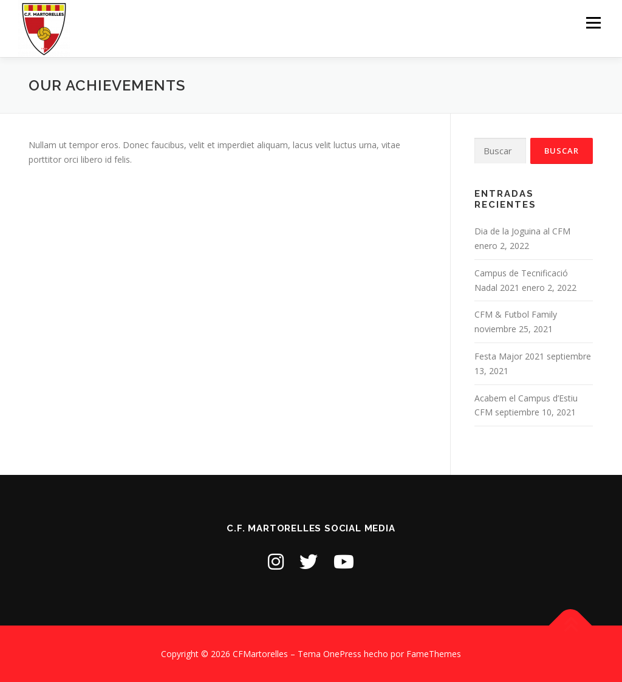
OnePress (342, 654)
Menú (593, 23)
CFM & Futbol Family (515, 314)
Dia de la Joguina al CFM (522, 231)
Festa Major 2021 (509, 356)
